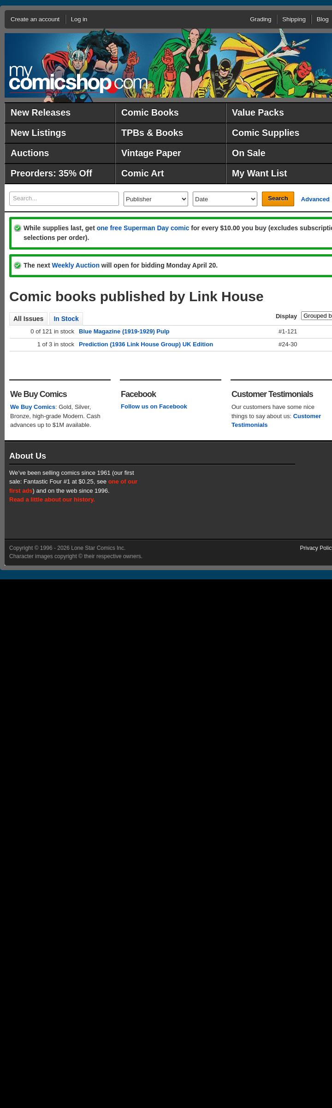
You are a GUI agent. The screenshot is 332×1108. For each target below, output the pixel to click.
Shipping (294, 19)
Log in (79, 19)
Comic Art (142, 173)
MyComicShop (78, 79)
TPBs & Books (152, 133)
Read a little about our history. (52, 499)
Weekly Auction (75, 265)
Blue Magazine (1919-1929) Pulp (124, 331)
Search (278, 198)
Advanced (315, 199)
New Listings (38, 133)
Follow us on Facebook (154, 406)
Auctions (30, 153)
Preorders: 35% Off (51, 173)
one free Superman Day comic (143, 228)
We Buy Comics (32, 406)
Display (286, 316)
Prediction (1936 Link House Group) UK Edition (146, 344)
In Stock (65, 318)
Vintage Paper (151, 153)
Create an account (35, 19)
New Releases (41, 112)
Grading (260, 19)
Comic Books (150, 112)
